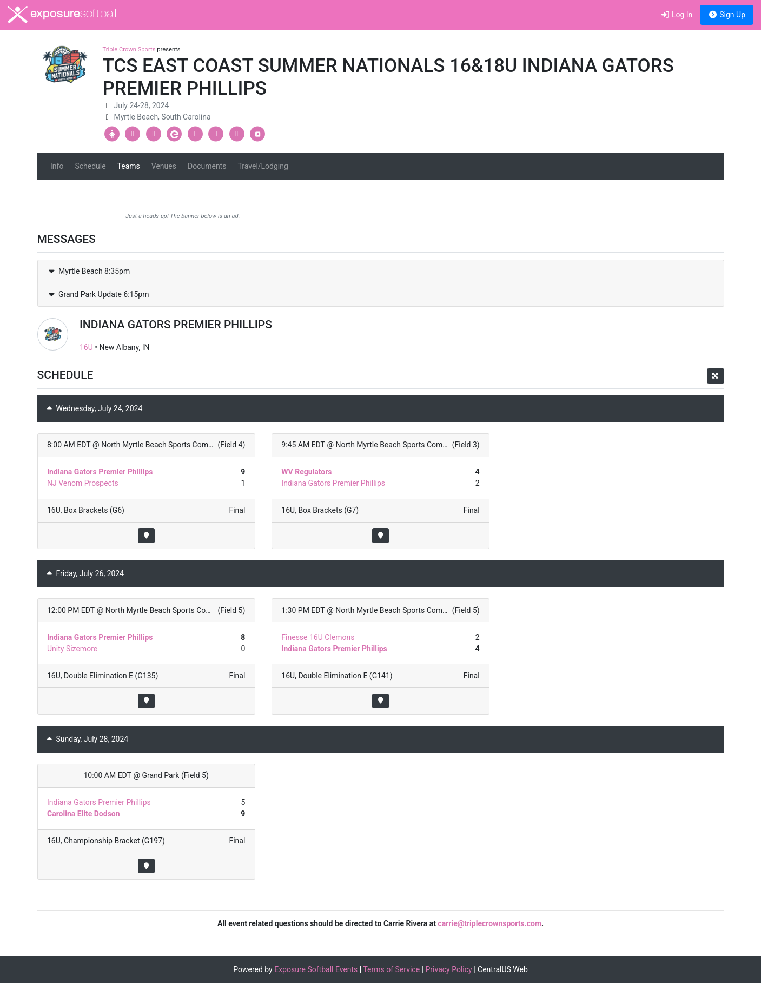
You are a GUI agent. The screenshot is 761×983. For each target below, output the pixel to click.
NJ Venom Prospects (82, 483)
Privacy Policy (449, 969)
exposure (62, 14)
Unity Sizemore (72, 648)
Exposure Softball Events (316, 969)
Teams (128, 166)
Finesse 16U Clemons (317, 637)
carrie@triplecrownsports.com (489, 923)
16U (86, 347)
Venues (163, 166)
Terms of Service (391, 969)
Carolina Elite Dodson (83, 813)
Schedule (90, 166)
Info (56, 166)
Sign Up (726, 14)
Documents (207, 166)
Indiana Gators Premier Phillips (100, 471)
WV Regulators (306, 471)
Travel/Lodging (262, 166)
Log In (676, 14)
